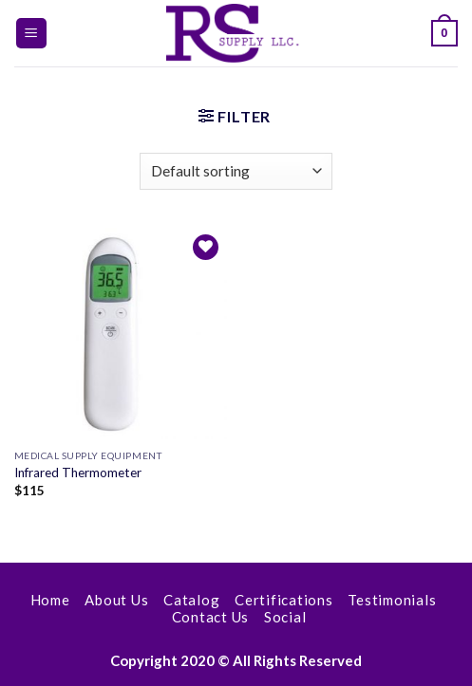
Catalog (191, 599)
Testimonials (392, 599)
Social (285, 616)
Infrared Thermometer (78, 472)
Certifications (284, 599)
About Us (116, 599)
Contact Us (211, 616)
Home (50, 599)
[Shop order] (236, 171)
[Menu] (31, 33)
